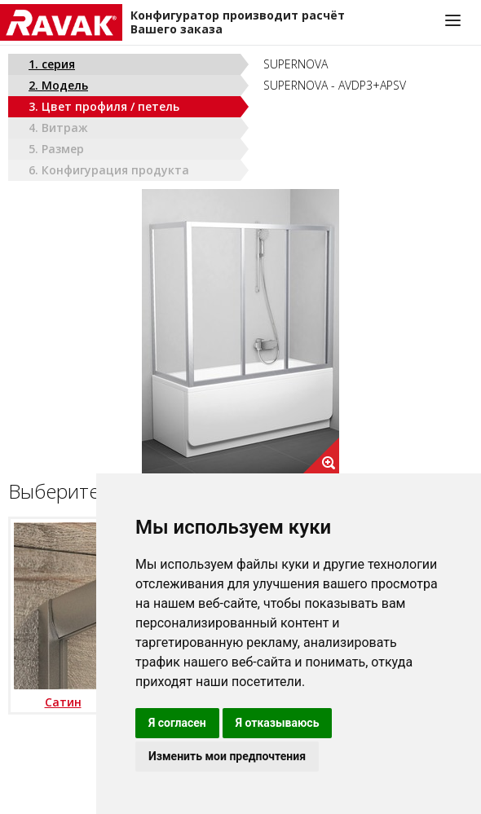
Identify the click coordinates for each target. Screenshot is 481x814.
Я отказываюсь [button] (278, 722)
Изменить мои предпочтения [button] (227, 756)
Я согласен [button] (177, 722)
